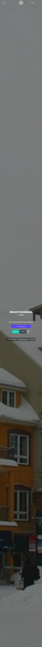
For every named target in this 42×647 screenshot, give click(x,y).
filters (23, 331)
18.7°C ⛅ (32, 339)
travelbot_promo (22, 326)
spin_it (15, 331)
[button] (1, 2)
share (32, 2)
